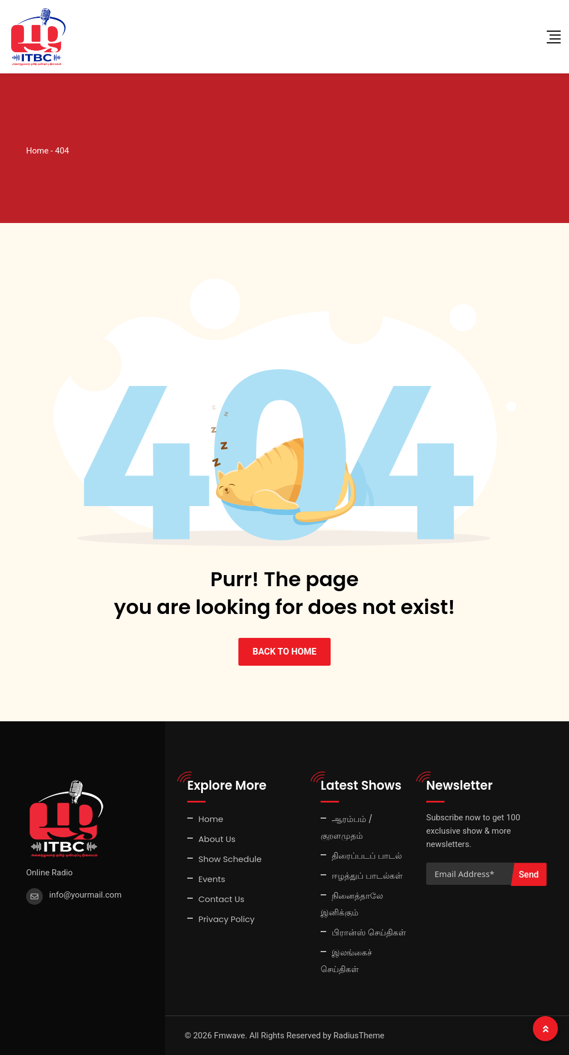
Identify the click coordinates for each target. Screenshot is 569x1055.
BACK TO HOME (284, 651)
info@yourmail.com (85, 895)
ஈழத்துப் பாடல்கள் (367, 875)
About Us (217, 839)
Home (210, 819)
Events (211, 879)
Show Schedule (230, 859)
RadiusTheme (359, 1036)
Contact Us (221, 899)
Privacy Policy (226, 919)
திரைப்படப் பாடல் (367, 855)
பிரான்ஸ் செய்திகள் (369, 932)
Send (528, 874)
